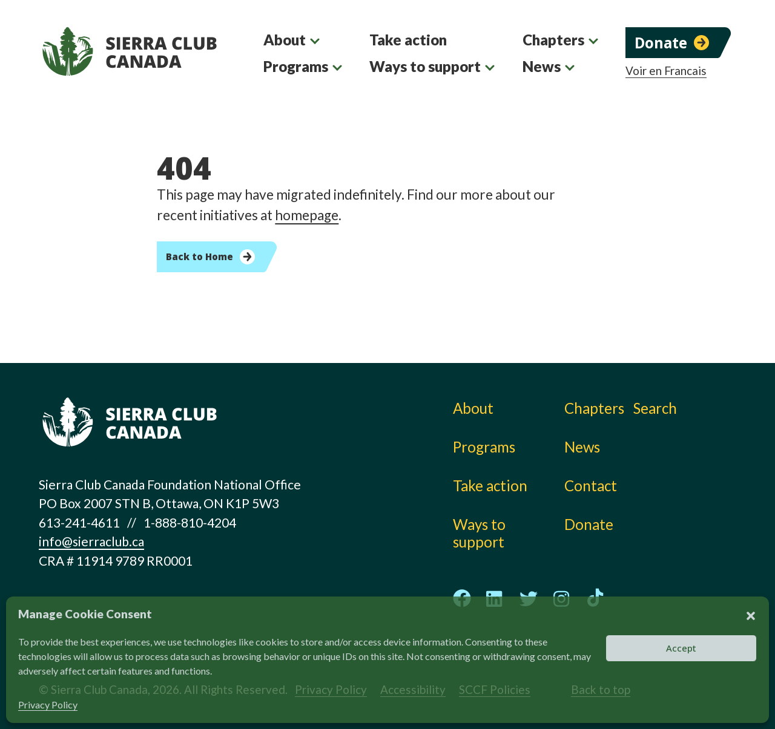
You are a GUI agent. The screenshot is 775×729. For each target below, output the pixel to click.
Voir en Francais (666, 70)
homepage (306, 215)
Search (655, 408)
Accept (681, 648)
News (542, 66)
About (284, 39)
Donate (661, 43)
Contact (590, 485)
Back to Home (199, 256)
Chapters (553, 39)
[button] (751, 614)
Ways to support (425, 66)
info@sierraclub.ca (91, 541)
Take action (408, 39)
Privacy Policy (48, 704)
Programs (295, 66)
